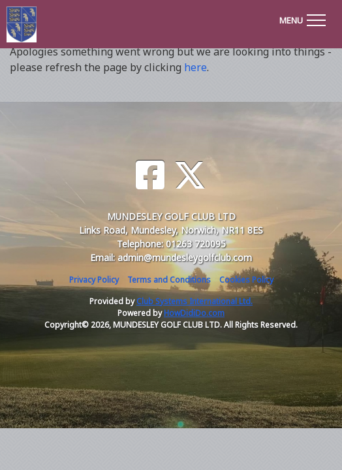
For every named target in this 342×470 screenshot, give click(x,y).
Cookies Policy (246, 279)
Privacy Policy (94, 279)
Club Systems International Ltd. (194, 301)
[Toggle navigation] (302, 18)
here (195, 67)
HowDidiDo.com (194, 313)
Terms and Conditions (169, 279)
